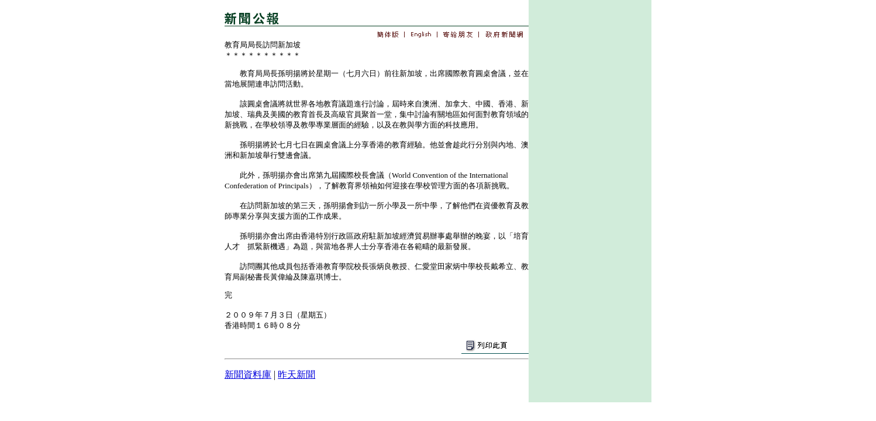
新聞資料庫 (248, 374)
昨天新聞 (296, 374)
